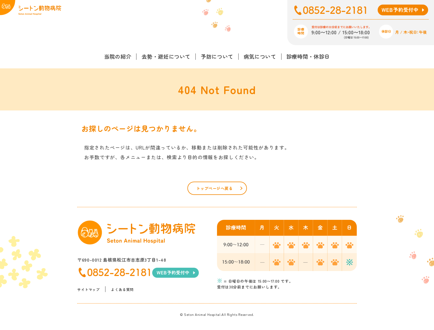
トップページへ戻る (214, 189)
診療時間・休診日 (308, 56)
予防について (217, 56)
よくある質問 (125, 294)
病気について (260, 56)
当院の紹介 (117, 56)
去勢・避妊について (165, 56)
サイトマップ (89, 294)
